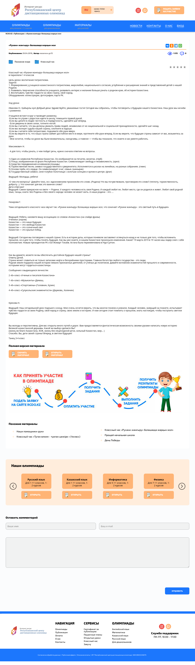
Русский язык (119, 638)
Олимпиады (21, 26)
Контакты (154, 25)
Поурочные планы (93, 634)
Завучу (87, 644)
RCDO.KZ (9, 34)
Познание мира (22, 61)
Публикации (19, 34)
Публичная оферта (69, 655)
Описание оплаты (83, 655)
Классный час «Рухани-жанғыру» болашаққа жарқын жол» (139, 429)
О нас (169, 25)
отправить (177, 590)
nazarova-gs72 (46, 53)
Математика (118, 632)
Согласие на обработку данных (49, 655)
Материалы (83, 26)
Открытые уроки (92, 638)
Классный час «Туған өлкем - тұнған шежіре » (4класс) (48, 436)
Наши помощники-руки (30, 431)
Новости (136, 25)
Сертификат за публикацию (91, 630)
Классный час (48, 61)
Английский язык (120, 629)
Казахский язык (120, 635)
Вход (180, 25)
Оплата (59, 635)
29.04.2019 (27, 53)
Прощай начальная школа (120, 435)
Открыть (32, 495)
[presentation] (29, 577)
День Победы (112, 440)
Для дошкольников (121, 642)
